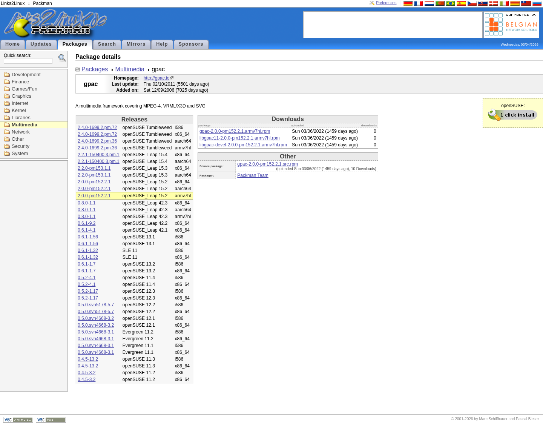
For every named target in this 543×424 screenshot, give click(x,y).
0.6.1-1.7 (86, 264)
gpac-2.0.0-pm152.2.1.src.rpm (267, 164)
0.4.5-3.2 (86, 372)
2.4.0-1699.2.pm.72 (97, 127)
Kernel (19, 110)
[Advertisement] (393, 24)
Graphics (21, 96)
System (20, 153)
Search (107, 44)
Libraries (21, 117)
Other (18, 139)
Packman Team (252, 175)
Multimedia (24, 125)
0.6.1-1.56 (88, 237)
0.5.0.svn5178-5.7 (96, 304)
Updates (41, 44)
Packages (75, 44)
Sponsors (191, 44)
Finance (20, 81)
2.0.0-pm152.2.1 (94, 181)
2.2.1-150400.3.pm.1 (99, 154)
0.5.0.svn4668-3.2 (96, 318)
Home (12, 44)
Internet (20, 103)
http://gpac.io (157, 78)
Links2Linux (13, 3)
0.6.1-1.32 (88, 250)
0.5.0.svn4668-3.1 (96, 332)
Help (162, 44)
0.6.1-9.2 (86, 223)
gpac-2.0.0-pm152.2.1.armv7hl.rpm (234, 131)
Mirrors (136, 44)
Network (21, 132)
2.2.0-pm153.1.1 (94, 168)
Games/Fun (24, 89)
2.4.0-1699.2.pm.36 (97, 141)
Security (20, 146)
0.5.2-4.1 (86, 277)
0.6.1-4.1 (86, 230)
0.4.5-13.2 (88, 359)
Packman (42, 3)
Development (26, 74)
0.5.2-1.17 (88, 291)
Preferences (386, 3)
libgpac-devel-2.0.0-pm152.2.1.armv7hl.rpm (243, 144)
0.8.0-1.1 (86, 203)
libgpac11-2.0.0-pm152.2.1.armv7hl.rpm (239, 138)
